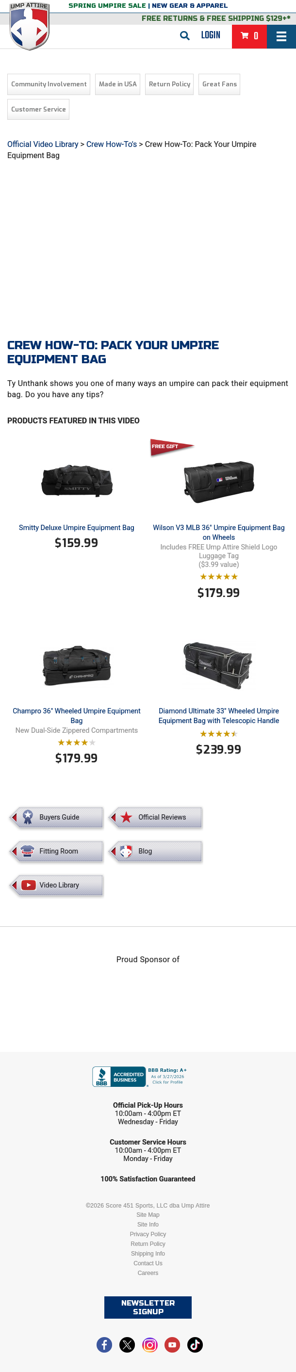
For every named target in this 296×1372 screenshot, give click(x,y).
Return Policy (169, 84)
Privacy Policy (148, 1234)
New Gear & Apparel (190, 6)
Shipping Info (148, 1253)
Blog (145, 851)
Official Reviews (162, 817)
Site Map (147, 1214)
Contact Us (147, 1263)
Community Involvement (49, 84)
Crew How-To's (111, 144)
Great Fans (219, 84)
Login (210, 35)
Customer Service (38, 109)
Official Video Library (43, 144)
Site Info (148, 1224)
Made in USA (118, 84)
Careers (148, 1273)
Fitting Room (59, 851)
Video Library (59, 885)
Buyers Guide (60, 817)
